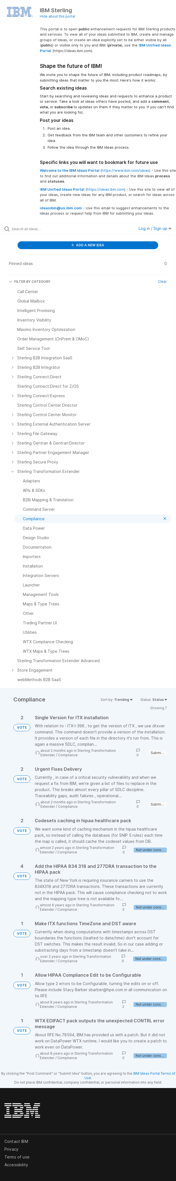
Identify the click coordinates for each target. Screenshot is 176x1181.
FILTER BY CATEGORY (29, 281)
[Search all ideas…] (43, 228)
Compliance (68, 755)
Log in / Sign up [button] (155, 228)
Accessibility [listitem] (16, 1164)
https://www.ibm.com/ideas (125, 170)
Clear (162, 281)
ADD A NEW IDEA (87, 245)
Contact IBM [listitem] (16, 1141)
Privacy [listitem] (11, 1149)
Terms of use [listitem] (17, 1157)
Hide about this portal (57, 16)
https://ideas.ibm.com (105, 189)
